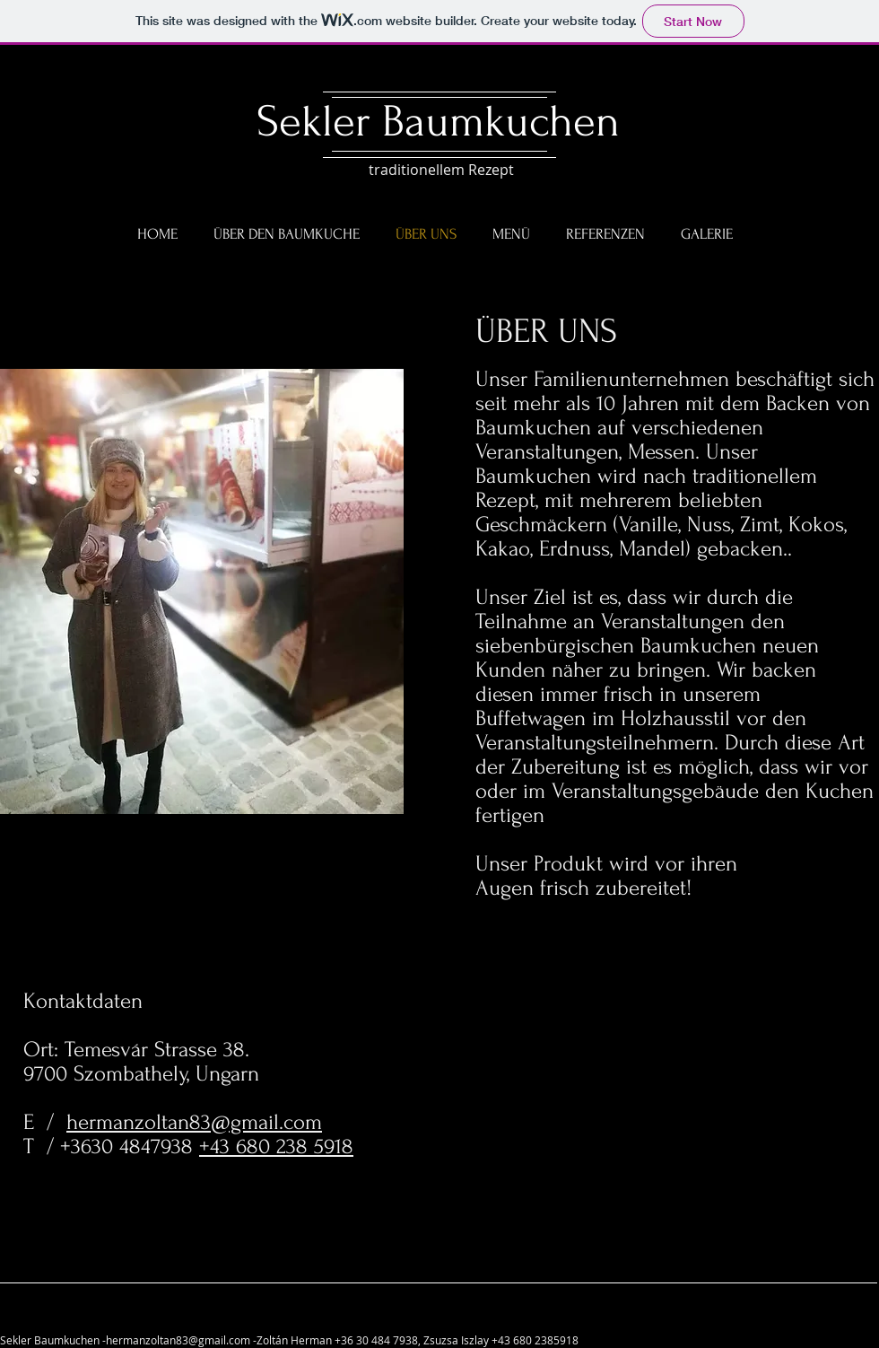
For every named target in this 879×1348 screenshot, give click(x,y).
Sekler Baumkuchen (438, 121)
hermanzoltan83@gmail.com (194, 1122)
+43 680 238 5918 (276, 1146)
